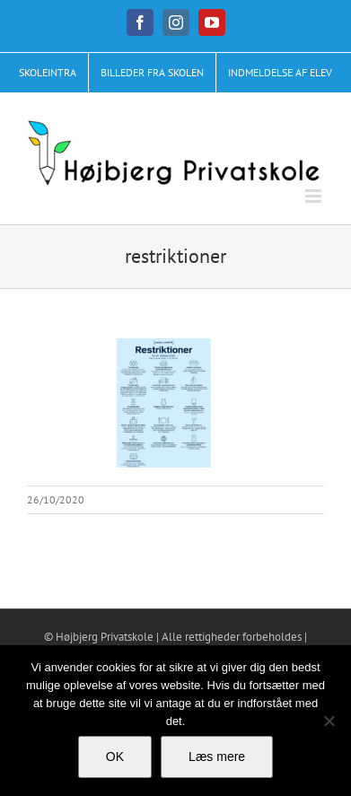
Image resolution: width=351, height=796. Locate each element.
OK (115, 756)
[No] (329, 721)
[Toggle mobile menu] (314, 196)
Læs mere (217, 756)
